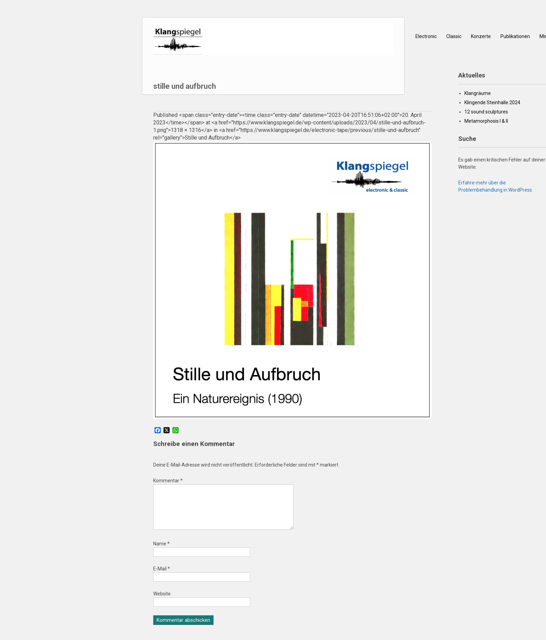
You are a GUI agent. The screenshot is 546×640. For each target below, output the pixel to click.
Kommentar (168, 480)
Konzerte (481, 36)
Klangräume (477, 93)
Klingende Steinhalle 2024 (492, 102)
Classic (453, 36)
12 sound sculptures (486, 111)
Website (162, 602)
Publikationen (515, 36)
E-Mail (161, 577)
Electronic (426, 36)
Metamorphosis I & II (486, 121)
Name (161, 552)
